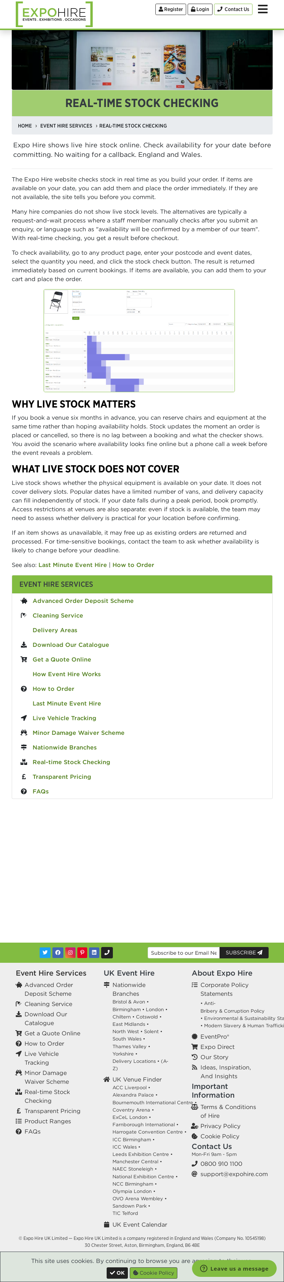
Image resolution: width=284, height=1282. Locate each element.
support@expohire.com (234, 1174)
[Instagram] (70, 952)
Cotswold (147, 1017)
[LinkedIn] (94, 952)
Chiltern (122, 1017)
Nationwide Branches (65, 747)
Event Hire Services (56, 584)
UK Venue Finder (137, 1079)
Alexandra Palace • (135, 1095)
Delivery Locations (134, 1061)
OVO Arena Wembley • (140, 1199)
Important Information (213, 1090)
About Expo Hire (222, 972)
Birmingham (127, 1009)
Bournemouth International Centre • (155, 1102)
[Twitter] (45, 952)
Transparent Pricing (62, 776)
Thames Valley (130, 1046)
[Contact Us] (233, 9)
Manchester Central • (137, 1161)
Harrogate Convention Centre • (150, 1132)
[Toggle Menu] (263, 9)
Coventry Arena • (133, 1110)
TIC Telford (125, 1213)
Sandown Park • (131, 1206)
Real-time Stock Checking (71, 762)
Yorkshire (123, 1054)
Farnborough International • (145, 1124)
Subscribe (244, 952)
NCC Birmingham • (135, 1184)
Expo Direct (217, 1046)
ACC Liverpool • (131, 1087)
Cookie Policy (219, 1136)
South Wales (127, 1039)
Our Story (214, 1057)
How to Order (133, 564)
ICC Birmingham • (134, 1140)
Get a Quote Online (62, 659)
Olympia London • (134, 1191)
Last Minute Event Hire (72, 564)
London (155, 1009)
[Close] (117, 1273)
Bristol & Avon (129, 1002)
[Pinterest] (82, 952)
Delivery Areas (55, 630)
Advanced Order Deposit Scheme (83, 600)
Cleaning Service (58, 615)
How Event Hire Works (67, 674)
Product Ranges (48, 1121)
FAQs (41, 791)
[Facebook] (57, 952)
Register (171, 9)
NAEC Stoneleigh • (135, 1169)
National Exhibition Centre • (145, 1177)
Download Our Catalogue (71, 644)
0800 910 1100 (221, 1163)
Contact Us (212, 1146)
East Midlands (129, 1024)
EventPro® (214, 1036)
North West (126, 1031)
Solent (151, 1031)
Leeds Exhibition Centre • (143, 1154)
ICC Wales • (126, 1147)
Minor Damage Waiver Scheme (79, 732)
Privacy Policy (220, 1126)
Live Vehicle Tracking (64, 718)
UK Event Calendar (140, 1224)
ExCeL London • (132, 1117)
